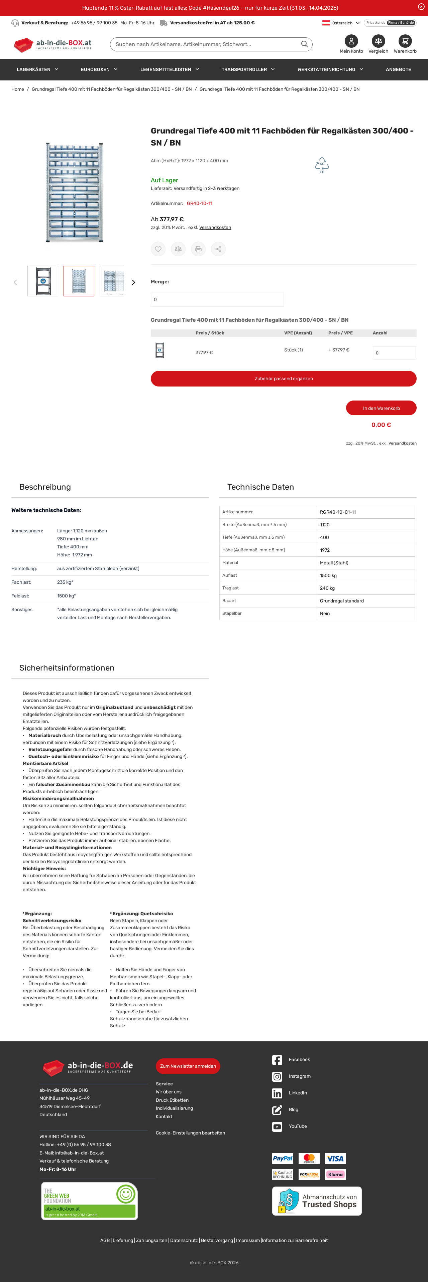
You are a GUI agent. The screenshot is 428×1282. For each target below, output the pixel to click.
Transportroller (244, 69)
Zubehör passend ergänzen (284, 378)
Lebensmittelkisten (165, 69)
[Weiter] (133, 282)
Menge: (160, 282)
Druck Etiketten (172, 1100)
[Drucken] (198, 249)
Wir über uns (169, 1092)
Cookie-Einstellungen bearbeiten (190, 1133)
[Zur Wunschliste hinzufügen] (158, 249)
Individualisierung (174, 1108)
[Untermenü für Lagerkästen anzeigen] (56, 69)
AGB (105, 1240)
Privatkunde (376, 23)
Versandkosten (215, 227)
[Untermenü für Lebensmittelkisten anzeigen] (197, 69)
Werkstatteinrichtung (326, 69)
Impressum (248, 1240)
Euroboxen (95, 69)
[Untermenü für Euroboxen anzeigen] (115, 69)
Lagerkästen (33, 69)
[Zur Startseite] (54, 44)
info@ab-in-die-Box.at (79, 1153)
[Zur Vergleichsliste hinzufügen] (178, 249)
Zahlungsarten (151, 1240)
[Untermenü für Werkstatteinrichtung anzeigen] (361, 69)
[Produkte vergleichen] (378, 44)
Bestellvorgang (217, 1240)
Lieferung (123, 1240)
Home (17, 89)
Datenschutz (184, 1240)
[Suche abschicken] (305, 44)
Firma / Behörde (401, 23)
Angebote (398, 69)
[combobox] (211, 44)
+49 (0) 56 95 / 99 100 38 (84, 1144)
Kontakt (164, 1116)
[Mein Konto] (351, 44)
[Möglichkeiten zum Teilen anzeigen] (218, 249)
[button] (74, 191)
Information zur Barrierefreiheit (295, 1240)
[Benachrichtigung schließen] (421, 6)
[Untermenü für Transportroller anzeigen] (273, 69)
